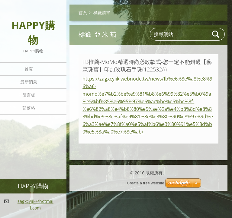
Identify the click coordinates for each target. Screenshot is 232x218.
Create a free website (145, 183)
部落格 (28, 108)
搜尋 (216, 34)
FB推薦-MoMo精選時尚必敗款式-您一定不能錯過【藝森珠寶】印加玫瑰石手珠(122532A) (147, 65)
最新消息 (28, 82)
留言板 (28, 95)
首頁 (28, 69)
